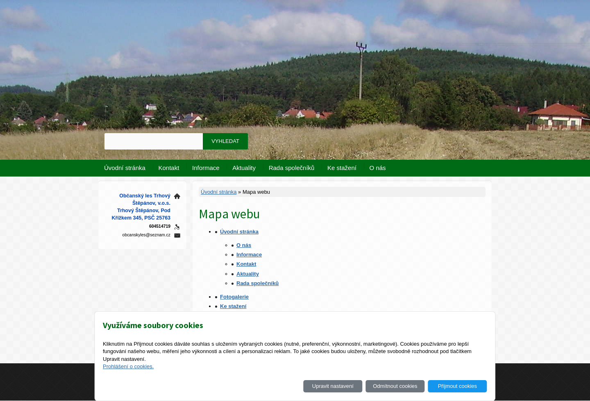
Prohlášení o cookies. (128, 366)
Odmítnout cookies (395, 386)
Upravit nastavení (333, 386)
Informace (206, 167)
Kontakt (169, 167)
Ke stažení (341, 167)
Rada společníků (292, 167)
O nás (378, 167)
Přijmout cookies (457, 386)
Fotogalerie (234, 297)
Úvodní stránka (124, 167)
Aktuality (244, 167)
